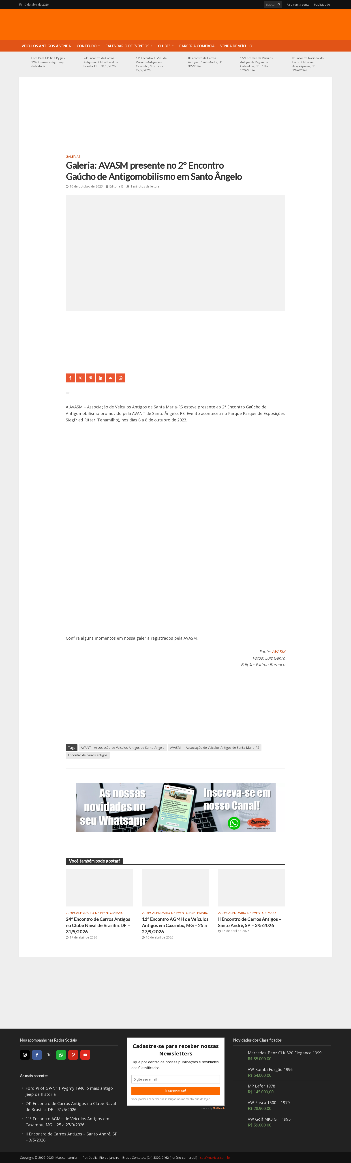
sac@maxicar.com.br (215, 1157)
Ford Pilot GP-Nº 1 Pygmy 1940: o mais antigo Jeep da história (48, 62)
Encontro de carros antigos (87, 755)
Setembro (199, 913)
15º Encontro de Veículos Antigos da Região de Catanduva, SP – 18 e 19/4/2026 (256, 64)
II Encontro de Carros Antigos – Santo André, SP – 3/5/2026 (206, 62)
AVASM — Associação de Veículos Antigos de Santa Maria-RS (214, 747)
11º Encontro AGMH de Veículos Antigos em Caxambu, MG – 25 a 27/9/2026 (151, 64)
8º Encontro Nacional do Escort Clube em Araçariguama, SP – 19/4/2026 (308, 64)
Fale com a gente (298, 4)
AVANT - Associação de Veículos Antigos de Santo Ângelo (123, 747)
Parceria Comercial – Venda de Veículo (215, 45)
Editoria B (116, 186)
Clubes (164, 45)
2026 (69, 913)
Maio (119, 913)
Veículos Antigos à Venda (46, 45)
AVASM (278, 651)
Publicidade (322, 4)
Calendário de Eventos (127, 45)
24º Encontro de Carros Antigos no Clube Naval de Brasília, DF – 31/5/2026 (100, 62)
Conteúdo (87, 45)
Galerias (73, 156)
